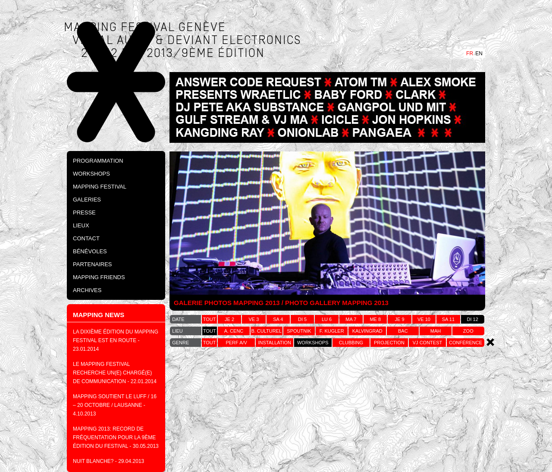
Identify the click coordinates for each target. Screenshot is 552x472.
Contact (86, 238)
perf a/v (236, 342)
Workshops (91, 173)
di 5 (302, 319)
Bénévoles (90, 251)
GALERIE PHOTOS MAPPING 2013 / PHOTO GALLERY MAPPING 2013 (281, 302)
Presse (84, 212)
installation (274, 342)
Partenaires (92, 264)
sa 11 (448, 319)
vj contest (427, 342)
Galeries (87, 199)
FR (469, 53)
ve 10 (423, 319)
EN (479, 53)
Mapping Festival (99, 186)
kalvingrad (367, 331)
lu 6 (327, 319)
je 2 (229, 319)
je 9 (400, 319)
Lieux (81, 225)
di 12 (472, 319)
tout (209, 319)
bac (403, 331)
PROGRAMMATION (98, 160)
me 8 (375, 319)
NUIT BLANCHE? (93, 461)
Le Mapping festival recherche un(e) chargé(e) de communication (112, 372)
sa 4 (278, 319)
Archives (87, 290)
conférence (465, 342)
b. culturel (266, 331)
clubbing (351, 342)
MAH (435, 331)
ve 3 (254, 319)
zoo (468, 331)
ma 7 (350, 319)
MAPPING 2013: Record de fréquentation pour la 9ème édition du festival (114, 437)
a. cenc (234, 331)
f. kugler (332, 331)
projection (389, 342)
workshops (313, 342)
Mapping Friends (99, 277)
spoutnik (299, 331)
